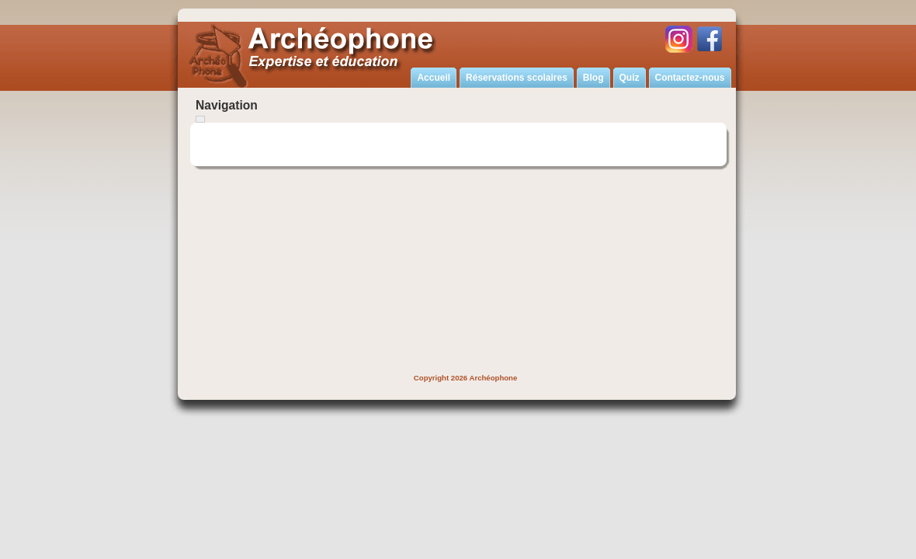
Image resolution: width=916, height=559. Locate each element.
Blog (593, 77)
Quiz (629, 77)
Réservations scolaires (516, 77)
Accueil (433, 77)
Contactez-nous (690, 77)
